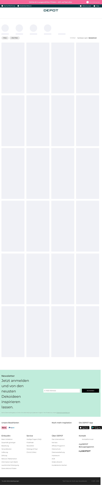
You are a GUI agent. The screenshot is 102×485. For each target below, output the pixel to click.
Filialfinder (30, 442)
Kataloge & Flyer (32, 449)
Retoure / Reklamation (9, 459)
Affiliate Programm (58, 446)
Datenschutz (56, 449)
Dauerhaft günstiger (8, 442)
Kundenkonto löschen (59, 465)
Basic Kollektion (7, 439)
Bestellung (5, 446)
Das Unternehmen (58, 439)
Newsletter (30, 446)
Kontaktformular (88, 439)
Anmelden (90, 391)
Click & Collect (31, 452)
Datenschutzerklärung (63, 412)
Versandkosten (6, 449)
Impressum (56, 455)
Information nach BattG (9, 462)
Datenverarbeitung (58, 452)
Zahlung (4, 455)
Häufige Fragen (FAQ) (34, 439)
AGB (53, 459)
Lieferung (4, 452)
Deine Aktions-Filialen (8, 468)
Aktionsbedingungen (13, 481)
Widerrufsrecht (57, 462)
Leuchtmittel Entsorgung (10, 465)
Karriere (54, 442)
